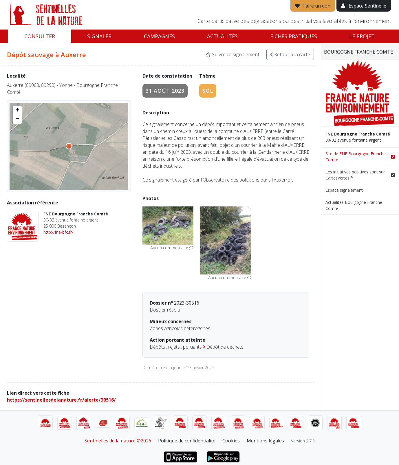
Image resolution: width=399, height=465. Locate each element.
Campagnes (159, 36)
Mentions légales (265, 440)
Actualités (222, 36)
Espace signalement (344, 190)
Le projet (362, 36)
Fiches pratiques (293, 36)
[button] (17, 110)
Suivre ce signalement (232, 54)
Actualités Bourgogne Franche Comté (353, 205)
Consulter (39, 36)
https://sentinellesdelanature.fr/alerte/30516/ (61, 400)
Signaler (99, 36)
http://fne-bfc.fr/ (58, 232)
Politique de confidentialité (186, 440)
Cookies (231, 440)
